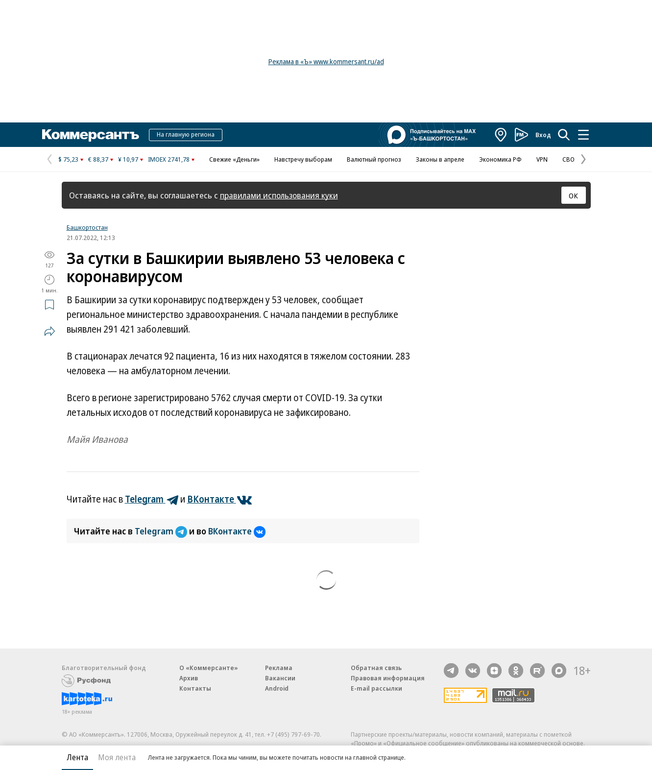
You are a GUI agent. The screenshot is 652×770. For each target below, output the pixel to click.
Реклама (278, 667)
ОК (573, 195)
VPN (542, 159)
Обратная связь (376, 667)
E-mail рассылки (376, 688)
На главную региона (186, 134)
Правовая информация (388, 678)
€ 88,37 (98, 159)
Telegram (162, 531)
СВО (568, 159)
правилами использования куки (279, 195)
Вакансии (280, 678)
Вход (543, 134)
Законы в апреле (440, 159)
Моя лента (117, 757)
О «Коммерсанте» (208, 667)
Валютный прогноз (374, 159)
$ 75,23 (68, 159)
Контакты (195, 688)
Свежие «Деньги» (234, 159)
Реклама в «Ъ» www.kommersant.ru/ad (326, 61)
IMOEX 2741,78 (169, 159)
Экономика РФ (500, 159)
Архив (188, 678)
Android (277, 688)
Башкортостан (87, 227)
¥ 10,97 (128, 159)
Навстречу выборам (303, 159)
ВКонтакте (237, 531)
